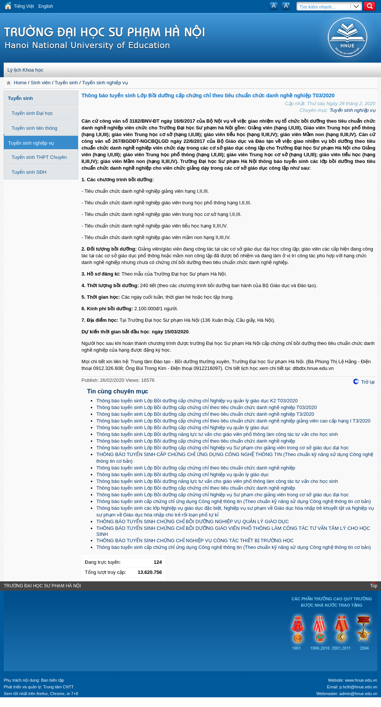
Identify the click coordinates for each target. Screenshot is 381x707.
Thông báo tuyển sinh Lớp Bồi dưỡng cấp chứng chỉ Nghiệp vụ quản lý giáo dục (182, 427)
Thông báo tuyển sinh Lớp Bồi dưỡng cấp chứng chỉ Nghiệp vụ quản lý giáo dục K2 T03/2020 (197, 400)
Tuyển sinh (66, 82)
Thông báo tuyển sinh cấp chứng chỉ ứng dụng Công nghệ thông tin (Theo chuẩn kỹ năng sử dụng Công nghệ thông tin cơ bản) (233, 501)
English (45, 6)
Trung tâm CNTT (58, 687)
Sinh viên (41, 82)
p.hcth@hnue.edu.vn (358, 687)
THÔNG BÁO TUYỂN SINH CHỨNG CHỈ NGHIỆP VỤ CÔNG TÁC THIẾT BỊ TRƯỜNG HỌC (195, 540)
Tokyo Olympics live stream (27, 704)
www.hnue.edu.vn (361, 680)
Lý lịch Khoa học (25, 70)
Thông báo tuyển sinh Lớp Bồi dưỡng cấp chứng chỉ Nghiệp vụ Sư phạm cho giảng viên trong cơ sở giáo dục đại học (222, 447)
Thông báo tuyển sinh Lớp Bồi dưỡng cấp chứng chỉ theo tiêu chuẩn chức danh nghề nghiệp (195, 441)
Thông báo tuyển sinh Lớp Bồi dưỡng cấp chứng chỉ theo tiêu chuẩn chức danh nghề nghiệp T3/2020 (205, 414)
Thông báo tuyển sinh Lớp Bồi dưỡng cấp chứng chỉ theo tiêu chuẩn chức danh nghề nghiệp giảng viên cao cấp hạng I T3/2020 (233, 421)
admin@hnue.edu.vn (358, 693)
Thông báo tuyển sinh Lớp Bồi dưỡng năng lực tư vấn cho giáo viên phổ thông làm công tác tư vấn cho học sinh (217, 434)
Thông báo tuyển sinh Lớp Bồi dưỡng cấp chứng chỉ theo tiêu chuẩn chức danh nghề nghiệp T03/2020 (206, 407)
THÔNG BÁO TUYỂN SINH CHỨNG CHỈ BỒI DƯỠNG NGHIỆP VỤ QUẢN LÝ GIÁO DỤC (192, 521)
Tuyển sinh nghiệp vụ (105, 82)
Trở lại (367, 382)
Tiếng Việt (24, 6)
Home (21, 82)
